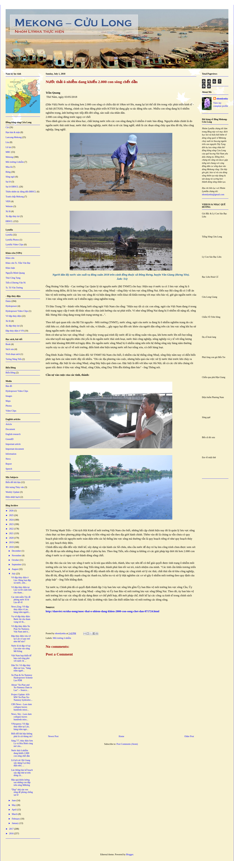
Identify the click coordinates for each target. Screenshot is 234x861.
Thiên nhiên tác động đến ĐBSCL (21, 191)
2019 (11, 542)
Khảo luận (10, 268)
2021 (11, 533)
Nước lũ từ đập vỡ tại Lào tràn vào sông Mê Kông (20, 648)
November (17, 555)
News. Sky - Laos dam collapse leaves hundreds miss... (21, 717)
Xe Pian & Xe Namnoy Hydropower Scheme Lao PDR (22, 678)
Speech (9, 469)
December (16, 551)
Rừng (8, 172)
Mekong (9, 157)
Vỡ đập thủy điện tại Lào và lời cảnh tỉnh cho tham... (21, 590)
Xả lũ (8, 211)
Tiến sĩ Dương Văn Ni (16, 282)
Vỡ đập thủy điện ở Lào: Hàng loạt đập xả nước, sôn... (21, 580)
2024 (11, 520)
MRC (8, 152)
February (16, 819)
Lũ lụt (8, 147)
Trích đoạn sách (13, 354)
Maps (8, 401)
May (14, 805)
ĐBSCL (9, 221)
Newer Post (53, 736)
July (14, 573)
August (15, 569)
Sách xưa (10, 349)
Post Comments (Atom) (127, 744)
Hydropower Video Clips (17, 311)
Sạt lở (8, 182)
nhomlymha (222, 98)
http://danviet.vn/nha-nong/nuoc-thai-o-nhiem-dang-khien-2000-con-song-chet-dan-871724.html (102, 611)
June (14, 800)
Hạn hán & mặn (13, 132)
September (17, 564)
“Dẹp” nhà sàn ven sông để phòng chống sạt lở (22, 792)
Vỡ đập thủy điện (13, 316)
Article (9, 424)
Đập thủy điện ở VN (15, 331)
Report (9, 464)
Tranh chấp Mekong (15, 196)
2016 (11, 833)
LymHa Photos (12, 240)
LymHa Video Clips (15, 244)
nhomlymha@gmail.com (213, 194)
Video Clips (11, 411)
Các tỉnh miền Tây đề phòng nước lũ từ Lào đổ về (20, 600)
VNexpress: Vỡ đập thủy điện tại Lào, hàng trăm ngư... (20, 727)
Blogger (129, 854)
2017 (11, 829)
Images (9, 396)
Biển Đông (10, 372)
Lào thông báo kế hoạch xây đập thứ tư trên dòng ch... (22, 773)
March (15, 814)
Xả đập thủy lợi (13, 216)
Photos (9, 406)
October (16, 560)
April (14, 809)
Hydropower (11, 306)
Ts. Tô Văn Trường (14, 287)
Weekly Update (12, 492)
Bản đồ (9, 386)
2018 (11, 547)
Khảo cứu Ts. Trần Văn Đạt (18, 263)
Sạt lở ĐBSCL (12, 186)
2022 (11, 529)
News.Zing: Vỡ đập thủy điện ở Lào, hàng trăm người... (20, 609)
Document (10, 429)
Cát (7, 127)
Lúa (7, 142)
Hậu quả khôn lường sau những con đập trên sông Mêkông (20, 782)
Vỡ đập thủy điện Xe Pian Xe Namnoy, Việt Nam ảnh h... (20, 629)
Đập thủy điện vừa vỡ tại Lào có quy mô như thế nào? (21, 639)
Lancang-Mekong (14, 137)
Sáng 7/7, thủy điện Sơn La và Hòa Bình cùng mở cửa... (22, 743)
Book (8, 344)
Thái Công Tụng (13, 278)
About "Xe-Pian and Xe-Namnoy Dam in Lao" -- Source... (21, 688)
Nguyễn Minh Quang (15, 273)
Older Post (189, 736)
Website (9, 206)
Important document (15, 449)
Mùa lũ (9, 167)
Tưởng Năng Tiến (14, 359)
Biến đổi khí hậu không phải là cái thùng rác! (22, 735)
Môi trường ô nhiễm (62, 638)
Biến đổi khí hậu (13, 482)
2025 (11, 515)
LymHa (9, 235)
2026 (11, 510)
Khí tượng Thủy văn (15, 487)
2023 (11, 524)
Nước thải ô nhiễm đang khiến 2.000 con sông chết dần (20, 753)
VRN (8, 201)
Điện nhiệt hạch (13, 497)
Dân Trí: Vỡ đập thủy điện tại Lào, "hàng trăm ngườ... (21, 668)
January (15, 823)
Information (11, 454)
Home (121, 736)
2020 (11, 538)
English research (13, 434)
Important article (13, 444)
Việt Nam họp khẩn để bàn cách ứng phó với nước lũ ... (21, 658)
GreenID (9, 439)
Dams (8, 301)
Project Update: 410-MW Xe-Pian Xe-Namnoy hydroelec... (21, 697)
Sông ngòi (10, 177)
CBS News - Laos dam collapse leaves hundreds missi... (21, 707)
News (8, 459)
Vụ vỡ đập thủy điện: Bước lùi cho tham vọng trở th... (20, 619)
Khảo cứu (10, 258)
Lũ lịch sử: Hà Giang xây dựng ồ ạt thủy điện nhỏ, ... (20, 763)
